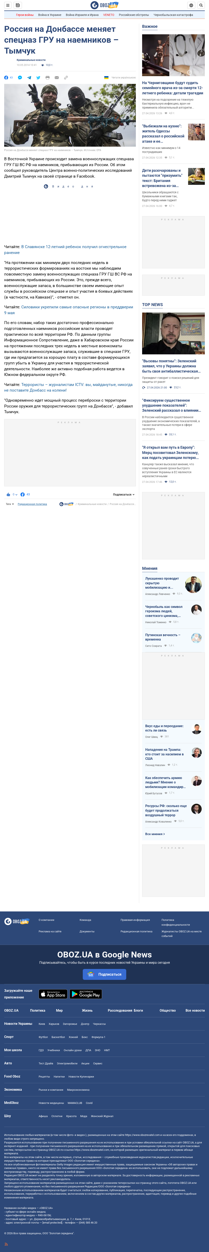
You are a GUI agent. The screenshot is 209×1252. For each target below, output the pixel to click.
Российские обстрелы (134, 15)
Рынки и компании (51, 1089)
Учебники (53, 1050)
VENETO (108, 15)
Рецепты (44, 1076)
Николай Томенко (155, 622)
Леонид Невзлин (155, 765)
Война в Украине (49, 15)
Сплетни (56, 1116)
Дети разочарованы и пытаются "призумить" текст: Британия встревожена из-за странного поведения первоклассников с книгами (162, 178)
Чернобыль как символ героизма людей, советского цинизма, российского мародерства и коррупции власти (166, 611)
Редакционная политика (32, 504)
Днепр (85, 1023)
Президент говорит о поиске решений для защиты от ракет (170, 379)
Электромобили (67, 1063)
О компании (46, 919)
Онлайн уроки (73, 1050)
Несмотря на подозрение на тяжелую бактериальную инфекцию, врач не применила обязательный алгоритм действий (167, 104)
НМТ (107, 1050)
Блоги (138, 1010)
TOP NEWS (152, 304)
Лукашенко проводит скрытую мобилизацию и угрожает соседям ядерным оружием (162, 583)
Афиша (43, 1116)
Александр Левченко (157, 594)
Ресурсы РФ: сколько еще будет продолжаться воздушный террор (166, 810)
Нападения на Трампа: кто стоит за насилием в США (164, 754)
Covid (89, 1103)
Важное (150, 26)
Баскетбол (58, 1037)
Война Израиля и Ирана (82, 15)
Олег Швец (151, 737)
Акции (85, 1063)
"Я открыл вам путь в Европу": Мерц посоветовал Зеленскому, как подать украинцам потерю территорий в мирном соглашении (172, 452)
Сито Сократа (153, 646)
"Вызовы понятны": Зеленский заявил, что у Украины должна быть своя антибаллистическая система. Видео (170, 366)
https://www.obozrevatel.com (142, 1135)
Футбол (43, 1037)
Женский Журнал (102, 1116)
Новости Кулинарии (81, 1076)
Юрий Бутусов (153, 793)
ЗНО (97, 1050)
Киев (42, 1023)
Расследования (120, 1010)
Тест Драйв (46, 1063)
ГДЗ (41, 1050)
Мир (59, 1010)
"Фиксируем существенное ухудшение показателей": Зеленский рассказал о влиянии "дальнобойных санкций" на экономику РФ (170, 405)
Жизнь (87, 1010)
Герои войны (25, 15)
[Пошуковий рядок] (201, 5)
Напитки (59, 1076)
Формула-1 (98, 1037)
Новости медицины (51, 1103)
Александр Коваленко (158, 821)
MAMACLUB (75, 1103)
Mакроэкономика (78, 1089)
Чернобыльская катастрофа (173, 15)
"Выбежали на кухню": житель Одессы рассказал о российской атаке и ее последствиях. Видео (163, 134)
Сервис (97, 1063)
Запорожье (70, 1023)
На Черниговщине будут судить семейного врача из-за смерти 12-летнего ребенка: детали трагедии (172, 88)
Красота (71, 1116)
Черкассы (99, 1023)
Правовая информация (135, 919)
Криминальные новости (31, 60)
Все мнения (153, 834)
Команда (85, 919)
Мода (83, 1116)
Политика (37, 1010)
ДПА (88, 1050)
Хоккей (73, 1037)
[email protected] (52, 1222)
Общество (168, 1010)
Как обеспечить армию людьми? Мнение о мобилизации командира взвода (165, 782)
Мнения (149, 568)
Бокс (85, 1037)
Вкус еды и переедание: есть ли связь (164, 728)
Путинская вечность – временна (162, 637)
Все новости (195, 1010)
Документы (87, 931)
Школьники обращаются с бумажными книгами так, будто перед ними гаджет (160, 196)
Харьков (54, 1023)
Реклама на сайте (50, 931)
